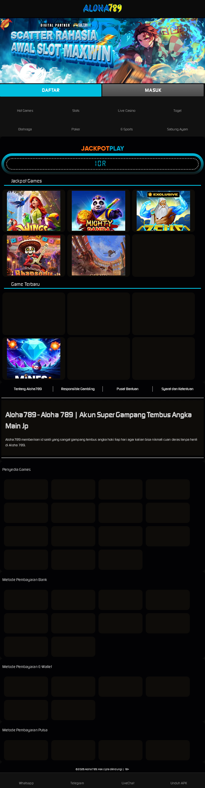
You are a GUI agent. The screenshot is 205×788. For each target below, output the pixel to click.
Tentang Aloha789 (28, 389)
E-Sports (127, 124)
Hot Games (25, 106)
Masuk (153, 90)
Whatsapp (26, 780)
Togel (178, 106)
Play (116, 149)
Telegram (77, 780)
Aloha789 (91, 769)
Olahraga (25, 124)
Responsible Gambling (77, 389)
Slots (76, 106)
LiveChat (128, 780)
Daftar (51, 90)
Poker (76, 124)
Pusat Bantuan (127, 389)
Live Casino (126, 106)
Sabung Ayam (177, 124)
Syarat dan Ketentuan (177, 389)
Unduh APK (179, 780)
